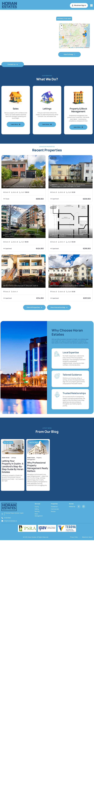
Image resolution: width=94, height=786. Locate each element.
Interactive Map (64, 19)
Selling (37, 509)
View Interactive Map (58, 307)
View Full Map (69, 54)
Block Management (39, 515)
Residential (54, 507)
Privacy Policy (74, 537)
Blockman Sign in (79, 5)
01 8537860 (7, 518)
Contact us (13, 64)
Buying (37, 507)
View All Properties (34, 307)
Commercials (55, 509)
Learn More (15, 124)
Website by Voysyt (87, 537)
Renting (37, 511)
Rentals (53, 511)
